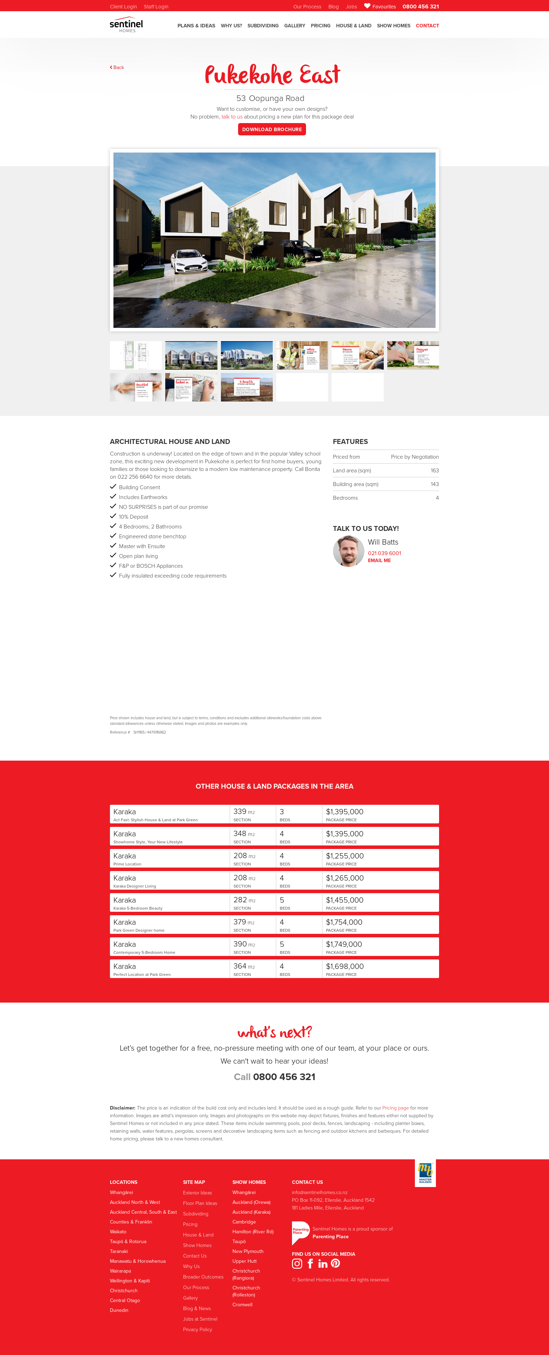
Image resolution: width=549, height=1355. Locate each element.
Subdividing (195, 1213)
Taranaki (119, 1251)
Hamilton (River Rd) (252, 1231)
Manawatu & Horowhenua (138, 1261)
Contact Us (195, 1255)
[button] (196, 29)
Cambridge (244, 1221)
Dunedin (119, 1310)
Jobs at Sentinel (200, 1318)
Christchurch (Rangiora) (246, 1274)
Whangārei (121, 1192)
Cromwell (242, 1304)
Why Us (191, 1266)
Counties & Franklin (131, 1221)
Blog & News (197, 1308)
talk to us (232, 116)
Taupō (239, 1241)
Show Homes (393, 25)
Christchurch (124, 1290)
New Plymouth (248, 1251)
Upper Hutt (244, 1261)
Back (118, 67)
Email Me (379, 560)
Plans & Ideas (196, 25)
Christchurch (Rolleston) (246, 1291)
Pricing (321, 25)
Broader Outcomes (203, 1276)
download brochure (272, 129)
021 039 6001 (384, 553)
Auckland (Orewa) (251, 1202)
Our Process (196, 1287)
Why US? (231, 25)
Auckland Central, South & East (143, 1211)
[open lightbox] (274, 252)
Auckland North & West (135, 1202)
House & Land (353, 25)
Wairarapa (120, 1270)
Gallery (190, 1297)
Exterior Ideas (197, 1192)
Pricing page (395, 1107)
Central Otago (125, 1300)
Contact (427, 25)
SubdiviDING (263, 25)
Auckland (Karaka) (251, 1211)
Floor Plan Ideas (200, 1203)
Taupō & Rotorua (128, 1241)
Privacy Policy (197, 1329)
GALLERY (294, 25)
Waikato (118, 1231)
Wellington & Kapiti (130, 1280)
